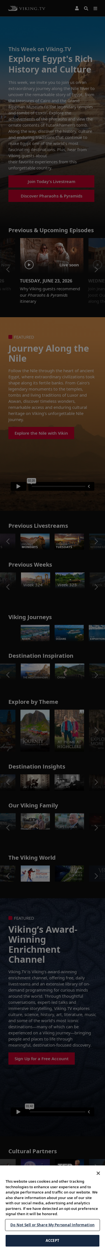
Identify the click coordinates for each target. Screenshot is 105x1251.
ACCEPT (52, 1240)
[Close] (98, 1173)
